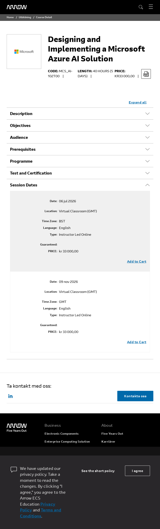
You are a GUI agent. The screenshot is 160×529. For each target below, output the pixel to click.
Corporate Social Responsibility (124, 449)
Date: (53, 201)
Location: (51, 211)
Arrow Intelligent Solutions (64, 449)
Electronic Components (62, 433)
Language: (50, 227)
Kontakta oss (135, 396)
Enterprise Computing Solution (67, 441)
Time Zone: (49, 221)
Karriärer (108, 441)
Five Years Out (112, 433)
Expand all (137, 102)
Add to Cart (136, 261)
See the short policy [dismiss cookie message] (98, 470)
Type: (53, 234)
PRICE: (52, 251)
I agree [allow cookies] (137, 470)
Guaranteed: (48, 244)
